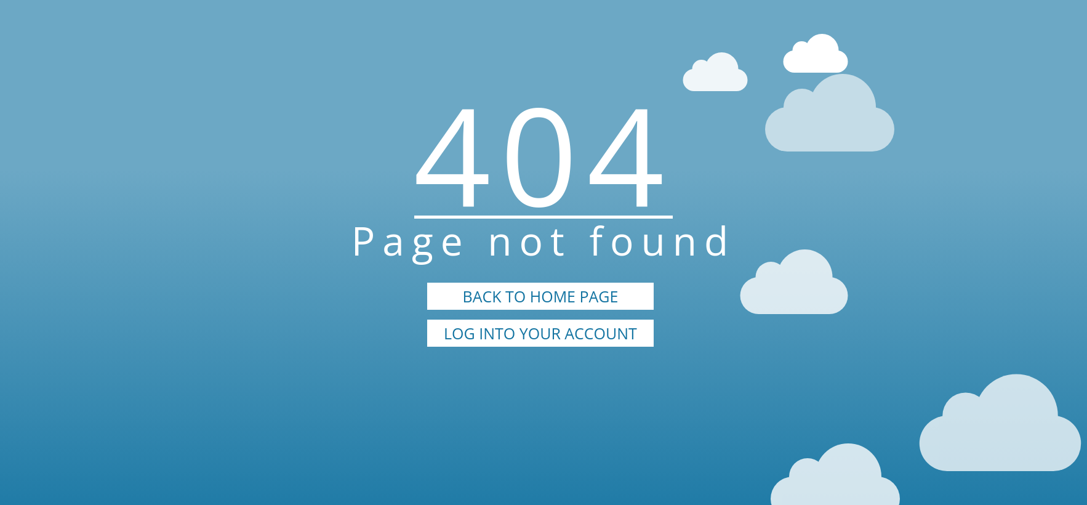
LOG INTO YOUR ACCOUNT (540, 333)
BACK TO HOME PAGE (541, 296)
